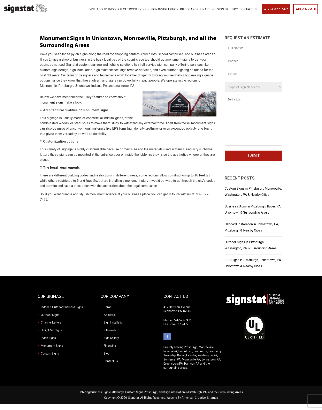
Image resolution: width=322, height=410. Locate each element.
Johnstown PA (210, 365)
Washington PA (207, 361)
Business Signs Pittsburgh (107, 398)
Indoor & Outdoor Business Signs (62, 313)
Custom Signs (50, 359)
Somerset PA (172, 365)
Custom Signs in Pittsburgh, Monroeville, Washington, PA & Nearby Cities (252, 195)
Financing (110, 352)
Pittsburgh (191, 353)
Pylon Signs (48, 344)
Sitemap (212, 403)
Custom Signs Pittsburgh (141, 398)
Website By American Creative (186, 403)
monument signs (52, 102)
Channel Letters (51, 328)
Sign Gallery (111, 344)
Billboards (110, 336)
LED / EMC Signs (51, 336)
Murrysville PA (191, 365)
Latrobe (191, 361)
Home (108, 313)
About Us (110, 321)
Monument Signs (52, 352)
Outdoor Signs (50, 321)
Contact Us (111, 367)
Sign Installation (114, 328)
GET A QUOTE (305, 9)
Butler (181, 361)
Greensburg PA (173, 369)
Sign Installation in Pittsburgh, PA (185, 398)
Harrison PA (191, 369)
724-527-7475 (277, 9)
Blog (106, 359)
